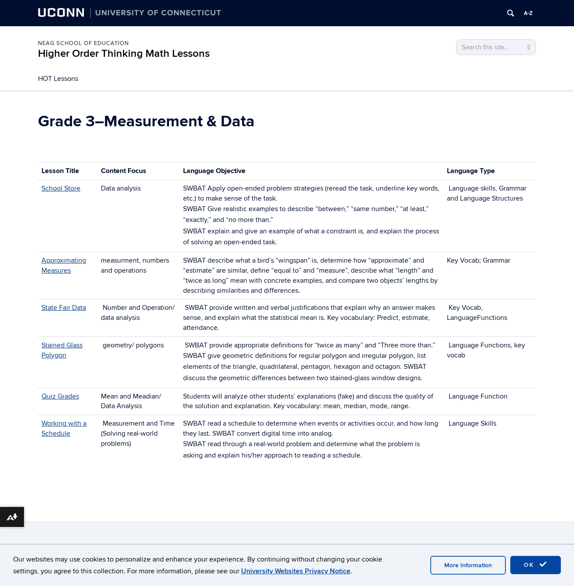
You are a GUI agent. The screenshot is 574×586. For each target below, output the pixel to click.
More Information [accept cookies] (468, 565)
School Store (60, 188)
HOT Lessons (58, 78)
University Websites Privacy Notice (295, 571)
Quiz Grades (60, 396)
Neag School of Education (83, 43)
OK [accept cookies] (535, 565)
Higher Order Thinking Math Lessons (124, 53)
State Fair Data (63, 307)
